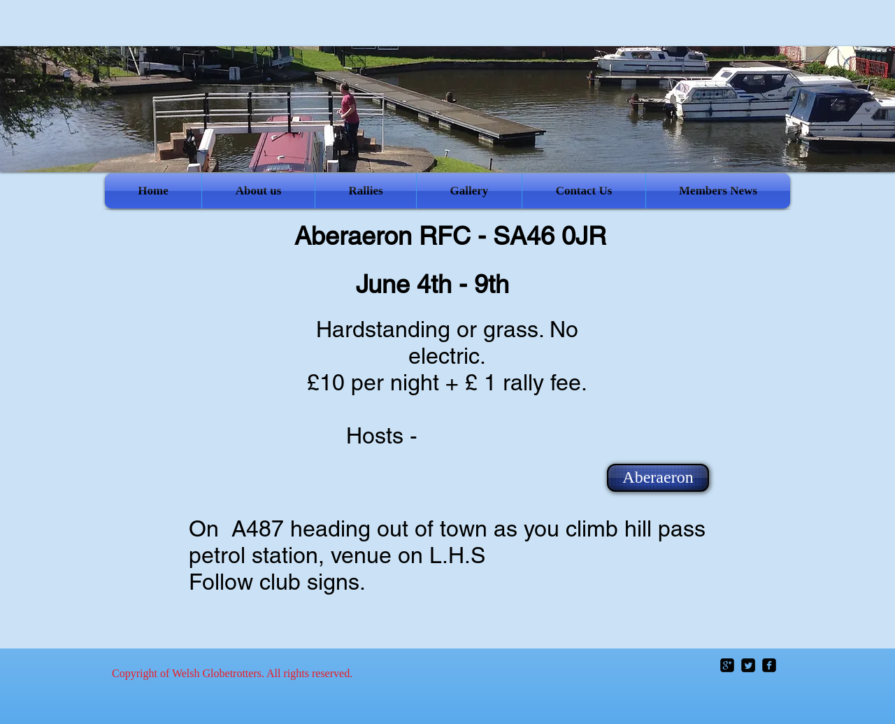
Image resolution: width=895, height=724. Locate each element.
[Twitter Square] (748, 665)
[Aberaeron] (658, 478)
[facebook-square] (769, 665)
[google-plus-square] (727, 665)
